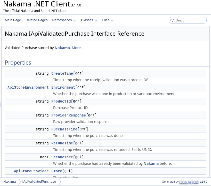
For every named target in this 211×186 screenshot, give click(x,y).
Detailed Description (167, 97)
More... (75, 60)
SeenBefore (166, 69)
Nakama (126, 54)
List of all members (166, 171)
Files (107, 20)
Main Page (13, 20)
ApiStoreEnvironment (92, 117)
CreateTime (126, 86)
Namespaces (64, 20)
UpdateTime (166, 86)
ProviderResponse (133, 173)
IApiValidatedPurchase (39, 181)
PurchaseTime (167, 57)
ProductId (125, 154)
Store (161, 74)
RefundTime (166, 63)
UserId (162, 91)
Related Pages (36, 20)
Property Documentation (170, 103)
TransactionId (167, 80)
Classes (89, 20)
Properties (160, 29)
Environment (128, 117)
